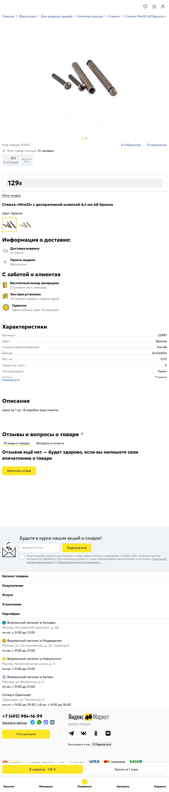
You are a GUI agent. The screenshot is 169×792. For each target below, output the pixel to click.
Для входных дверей (57, 16)
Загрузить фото (27, 160)
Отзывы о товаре (16, 443)
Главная (8, 16)
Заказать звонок (14, 723)
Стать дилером (26, 734)
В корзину (42, 769)
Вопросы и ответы (50, 443)
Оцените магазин (79, 723)
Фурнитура (27, 16)
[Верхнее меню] (6, 7)
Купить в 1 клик (126, 769)
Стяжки (114, 16)
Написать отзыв (19, 471)
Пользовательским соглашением (78, 562)
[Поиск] (133, 7)
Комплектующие (90, 16)
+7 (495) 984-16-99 (22, 716)
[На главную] (20, 6)
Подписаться (77, 548)
